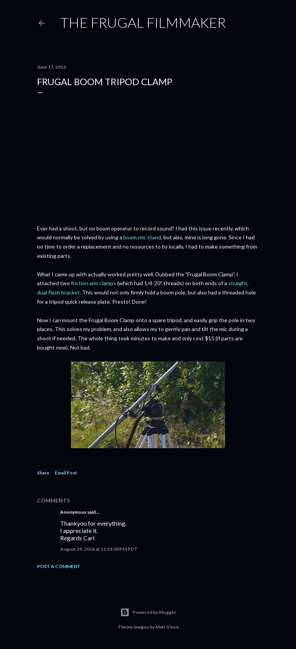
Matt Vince (167, 627)
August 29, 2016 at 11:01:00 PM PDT (99, 549)
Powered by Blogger (148, 612)
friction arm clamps (93, 283)
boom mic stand (142, 237)
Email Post (66, 473)
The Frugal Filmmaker (143, 22)
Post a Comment (59, 566)
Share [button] (43, 473)
